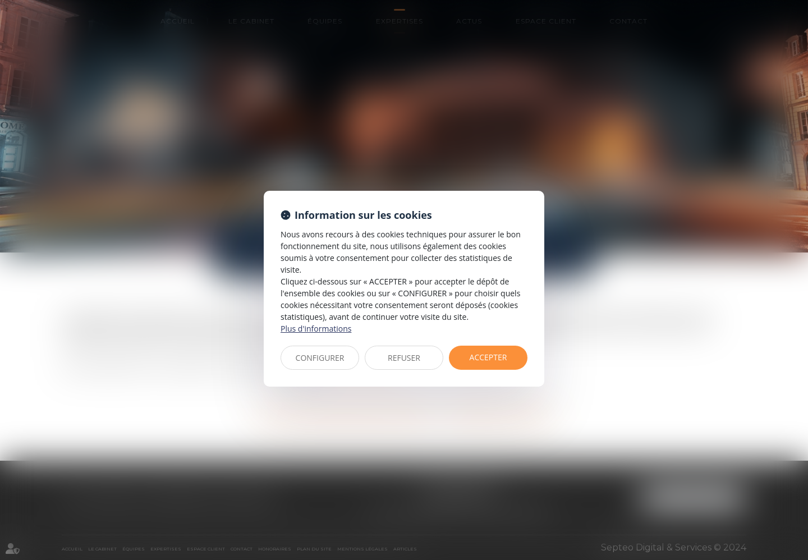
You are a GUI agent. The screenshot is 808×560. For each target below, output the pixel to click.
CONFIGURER (320, 357)
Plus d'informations (316, 328)
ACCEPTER (488, 357)
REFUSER (404, 357)
